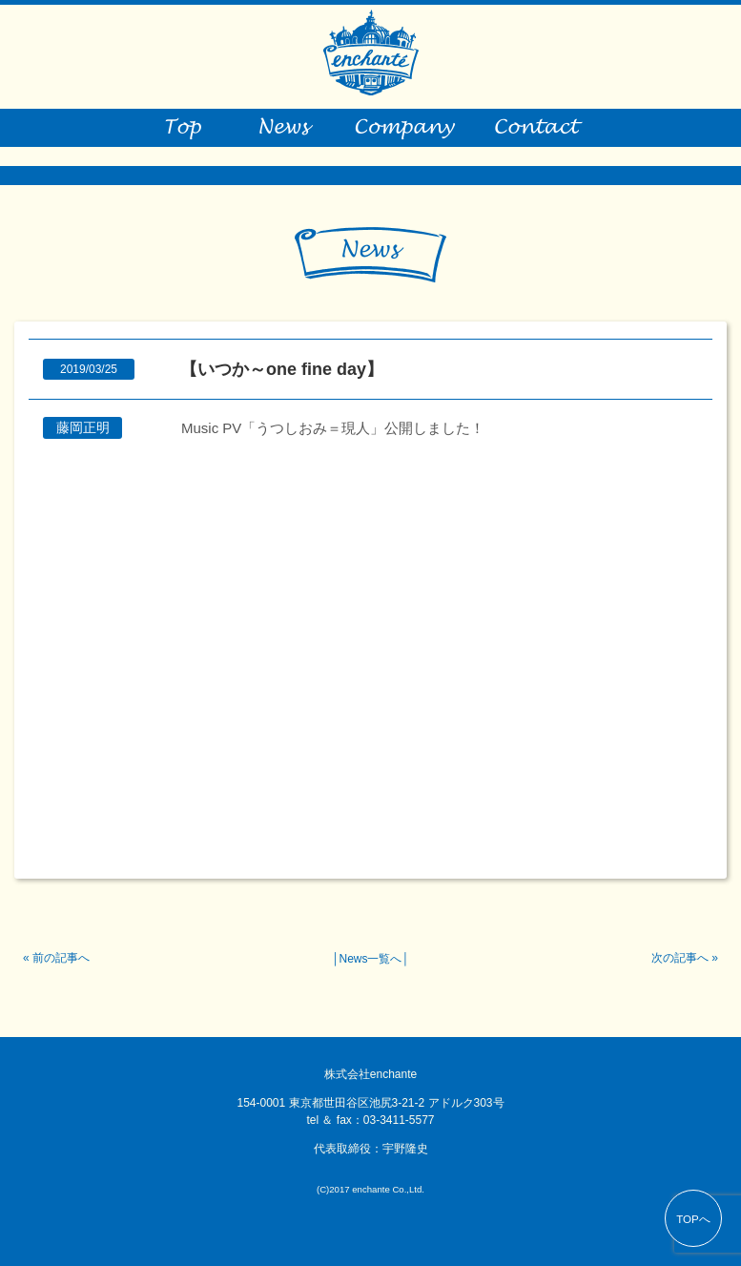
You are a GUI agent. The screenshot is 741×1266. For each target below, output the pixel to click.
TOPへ (693, 1219)
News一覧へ (370, 958)
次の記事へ (680, 958)
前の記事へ (61, 958)
